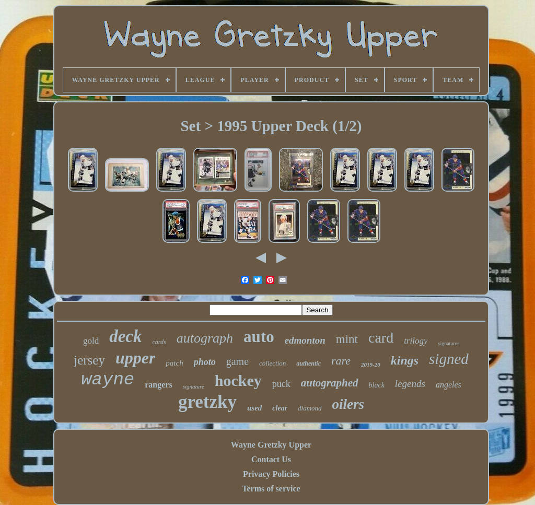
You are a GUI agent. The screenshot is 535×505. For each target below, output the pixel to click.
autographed (329, 383)
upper (135, 357)
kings (404, 360)
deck (125, 336)
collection (272, 363)
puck (281, 384)
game (237, 361)
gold (91, 341)
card (380, 338)
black (377, 385)
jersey (89, 360)
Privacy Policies (271, 473)
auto (258, 336)
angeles (448, 384)
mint (347, 339)
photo (205, 362)
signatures (448, 343)
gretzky (207, 402)
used (254, 408)
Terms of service (271, 488)
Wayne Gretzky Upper (271, 444)
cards (159, 342)
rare (341, 360)
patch (174, 363)
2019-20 (370, 364)
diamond (310, 408)
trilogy (415, 341)
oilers (348, 404)
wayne (107, 380)
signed (449, 358)
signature (193, 386)
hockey (238, 380)
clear (279, 408)
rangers (158, 384)
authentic (308, 363)
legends (410, 383)
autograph (205, 338)
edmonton (305, 340)
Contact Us (271, 459)
